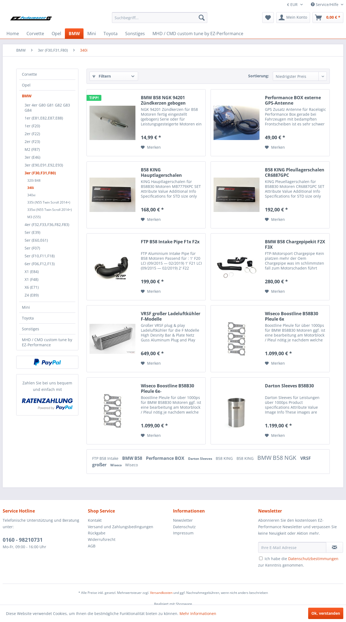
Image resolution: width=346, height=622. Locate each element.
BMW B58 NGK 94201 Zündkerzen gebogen (163, 100)
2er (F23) (32, 141)
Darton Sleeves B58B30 (289, 386)
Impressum (183, 532)
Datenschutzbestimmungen (313, 558)
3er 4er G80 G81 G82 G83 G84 (47, 107)
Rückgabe (96, 532)
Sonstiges (30, 328)
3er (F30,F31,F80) (40, 172)
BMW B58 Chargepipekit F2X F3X (295, 244)
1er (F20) (32, 125)
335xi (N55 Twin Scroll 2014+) (49, 209)
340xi (31, 195)
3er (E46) (32, 157)
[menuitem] (159, 17)
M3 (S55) (34, 217)
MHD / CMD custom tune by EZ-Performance (47, 342)
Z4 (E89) (32, 295)
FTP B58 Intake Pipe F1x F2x (170, 242)
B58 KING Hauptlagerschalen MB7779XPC (161, 172)
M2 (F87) (32, 149)
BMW (27, 95)
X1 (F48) (31, 279)
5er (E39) (32, 232)
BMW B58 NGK (277, 457)
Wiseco (116, 465)
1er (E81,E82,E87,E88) (44, 118)
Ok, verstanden (325, 613)
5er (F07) (32, 248)
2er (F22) (32, 133)
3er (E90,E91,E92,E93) (44, 165)
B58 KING (225, 458)
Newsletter (183, 520)
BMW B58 (132, 458)
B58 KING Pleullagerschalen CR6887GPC (294, 172)
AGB (91, 545)
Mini (26, 307)
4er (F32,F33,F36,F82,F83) (47, 224)
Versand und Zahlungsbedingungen (120, 526)
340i (30, 187)
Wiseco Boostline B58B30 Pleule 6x (291, 316)
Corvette (29, 74)
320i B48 (34, 180)
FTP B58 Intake (105, 458)
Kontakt (95, 520)
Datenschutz (184, 526)
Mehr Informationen (197, 613)
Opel (26, 85)
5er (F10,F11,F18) (40, 255)
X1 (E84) (32, 271)
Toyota (28, 318)
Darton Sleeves (200, 458)
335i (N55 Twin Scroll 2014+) (48, 202)
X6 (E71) (32, 287)
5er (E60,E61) (36, 240)
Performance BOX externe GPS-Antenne (293, 100)
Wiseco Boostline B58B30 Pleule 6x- (167, 388)
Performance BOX (165, 458)
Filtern (101, 76)
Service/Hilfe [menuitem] (325, 4)
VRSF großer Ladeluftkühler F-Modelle (170, 316)
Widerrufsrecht (101, 539)
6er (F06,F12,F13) (40, 263)
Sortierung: (258, 75)
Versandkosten (161, 592)
